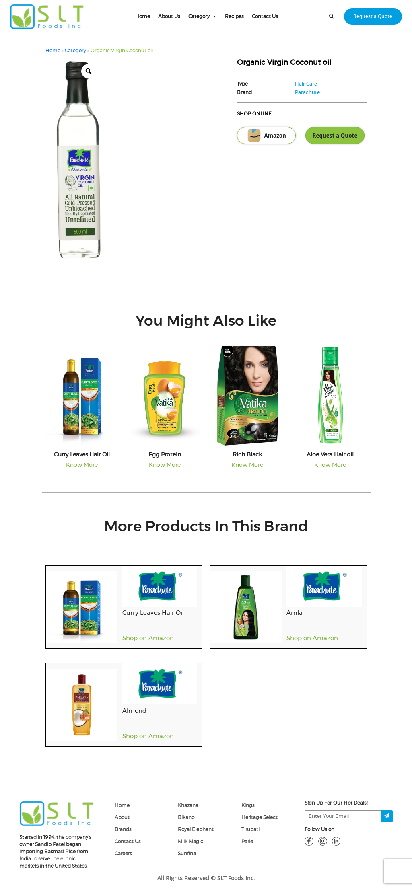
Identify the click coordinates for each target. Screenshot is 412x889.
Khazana (188, 805)
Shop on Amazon (148, 638)
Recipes (234, 16)
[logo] (56, 813)
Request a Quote (335, 135)
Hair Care (306, 84)
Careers (123, 853)
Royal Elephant (196, 829)
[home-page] (47, 16)
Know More (82, 465)
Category (202, 16)
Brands (123, 829)
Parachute (307, 92)
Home (142, 16)
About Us (169, 16)
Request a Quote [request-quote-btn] (372, 16)
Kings (247, 805)
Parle (247, 841)
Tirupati (250, 829)
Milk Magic (190, 841)
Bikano (186, 817)
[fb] (309, 840)
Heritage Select (259, 817)
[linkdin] (336, 840)
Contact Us (265, 16)
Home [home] (122, 805)
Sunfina (187, 853)
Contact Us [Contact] (127, 841)
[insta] (322, 840)
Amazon (266, 135)
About (122, 817)
